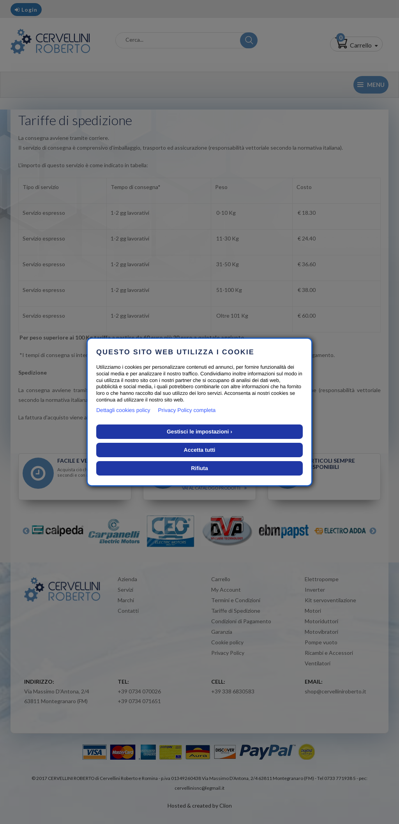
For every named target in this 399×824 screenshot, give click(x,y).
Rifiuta (199, 468)
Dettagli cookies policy (123, 410)
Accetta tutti (199, 450)
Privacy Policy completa (187, 410)
